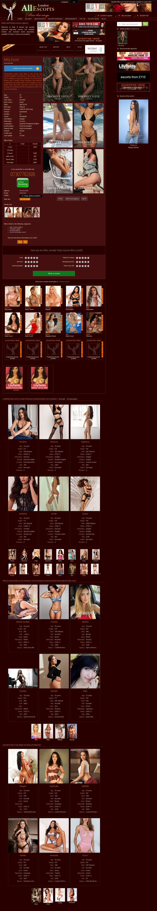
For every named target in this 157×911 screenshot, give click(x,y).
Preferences (135, 29)
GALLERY (28, 19)
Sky (72, 572)
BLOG (104, 19)
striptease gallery (15, 227)
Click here (23, 191)
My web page (25, 197)
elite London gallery (16, 225)
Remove (121, 45)
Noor (60, 572)
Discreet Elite (8, 62)
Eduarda (48, 557)
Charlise (96, 557)
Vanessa (24, 557)
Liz (24, 571)
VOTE (76, 48)
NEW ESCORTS (39, 19)
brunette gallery (15, 228)
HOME (20, 19)
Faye (84, 557)
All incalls (62, 396)
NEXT (65, 48)
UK (74, 2)
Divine (12, 557)
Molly (60, 557)
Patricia (36, 572)
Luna (84, 572)
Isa (96, 571)
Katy (36, 557)
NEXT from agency (72, 199)
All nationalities (72, 396)
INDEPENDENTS (71, 19)
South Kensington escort (18, 230)
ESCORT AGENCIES (55, 19)
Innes (48, 572)
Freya (12, 572)
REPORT (53, 48)
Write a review (54, 271)
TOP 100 (82, 19)
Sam (72, 557)
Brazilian (22, 120)
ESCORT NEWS (93, 19)
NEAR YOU (40, 48)
